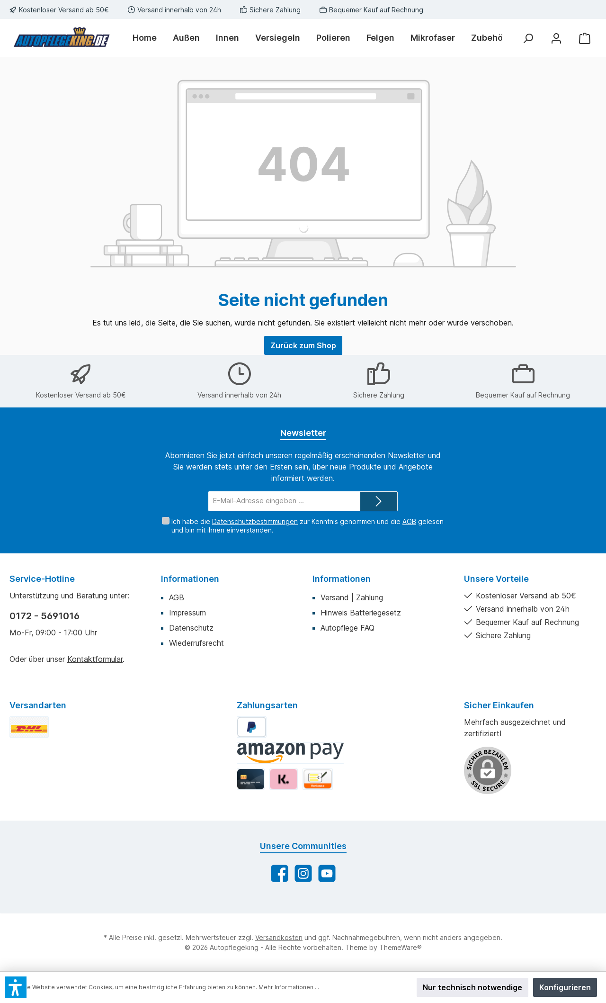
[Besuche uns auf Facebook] (279, 873)
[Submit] (379, 501)
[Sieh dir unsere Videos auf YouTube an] (327, 873)
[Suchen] (528, 38)
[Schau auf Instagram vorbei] (303, 873)
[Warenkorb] (585, 38)
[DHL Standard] (29, 727)
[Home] (149, 38)
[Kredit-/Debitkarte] (251, 779)
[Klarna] (283, 779)
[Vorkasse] (318, 779)
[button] (16, 987)
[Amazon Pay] (290, 753)
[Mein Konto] (556, 38)
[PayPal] (252, 727)
